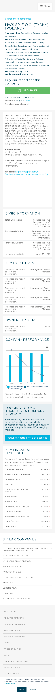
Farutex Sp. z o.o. (12, 572)
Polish (27, 101)
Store (7, 655)
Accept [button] (21, 690)
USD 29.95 (27, 90)
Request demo (12, 630)
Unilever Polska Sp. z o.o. (17, 561)
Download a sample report (17, 104)
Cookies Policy (10, 683)
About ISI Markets (14, 618)
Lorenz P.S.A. (10, 588)
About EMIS (10, 612)
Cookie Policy (11, 674)
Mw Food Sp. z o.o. (12, 567)
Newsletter (10, 643)
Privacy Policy (12, 668)
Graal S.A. (8, 583)
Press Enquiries (13, 649)
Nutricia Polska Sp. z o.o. (16, 599)
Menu (45, 6)
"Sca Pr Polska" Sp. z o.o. (16, 556)
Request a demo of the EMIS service (27, 438)
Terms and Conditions (16, 661)
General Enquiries (14, 624)
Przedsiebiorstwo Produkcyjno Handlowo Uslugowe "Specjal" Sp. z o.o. (27, 549)
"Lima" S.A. (8, 593)
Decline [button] (33, 690)
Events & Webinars (14, 637)
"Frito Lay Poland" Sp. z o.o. (18, 577)
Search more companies (18, 19)
